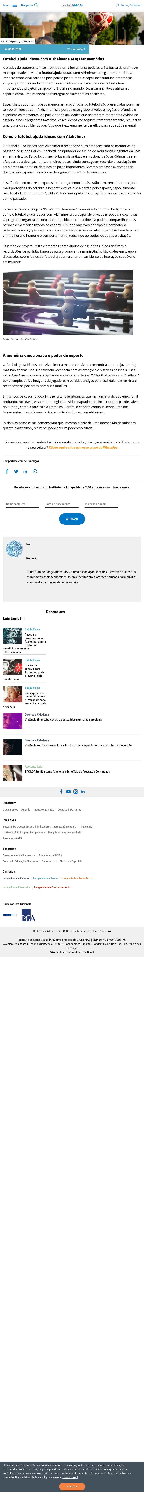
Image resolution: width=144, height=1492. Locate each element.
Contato (62, 809)
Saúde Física (32, 629)
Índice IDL (86, 826)
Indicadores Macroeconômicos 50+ (57, 826)
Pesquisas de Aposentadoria (64, 832)
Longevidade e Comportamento (52, 887)
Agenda (25, 809)
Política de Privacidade (47, 931)
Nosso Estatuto (101, 931)
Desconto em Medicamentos (19, 855)
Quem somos (10, 809)
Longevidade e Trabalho (75, 878)
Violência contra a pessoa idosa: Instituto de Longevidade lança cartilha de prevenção (78, 745)
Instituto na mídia (44, 809)
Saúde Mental (12, 48)
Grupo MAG (84, 939)
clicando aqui (30, 1477)
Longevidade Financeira (16, 887)
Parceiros (75, 809)
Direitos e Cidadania (37, 714)
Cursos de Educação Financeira (21, 861)
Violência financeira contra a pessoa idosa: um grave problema (63, 719)
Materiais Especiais (71, 861)
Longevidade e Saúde (45, 878)
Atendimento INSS (49, 855)
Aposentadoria (33, 766)
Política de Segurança (76, 931)
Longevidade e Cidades (16, 878)
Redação (32, 558)
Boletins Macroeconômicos (18, 826)
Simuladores (49, 861)
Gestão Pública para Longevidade (25, 832)
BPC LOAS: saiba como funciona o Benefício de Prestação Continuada (67, 771)
